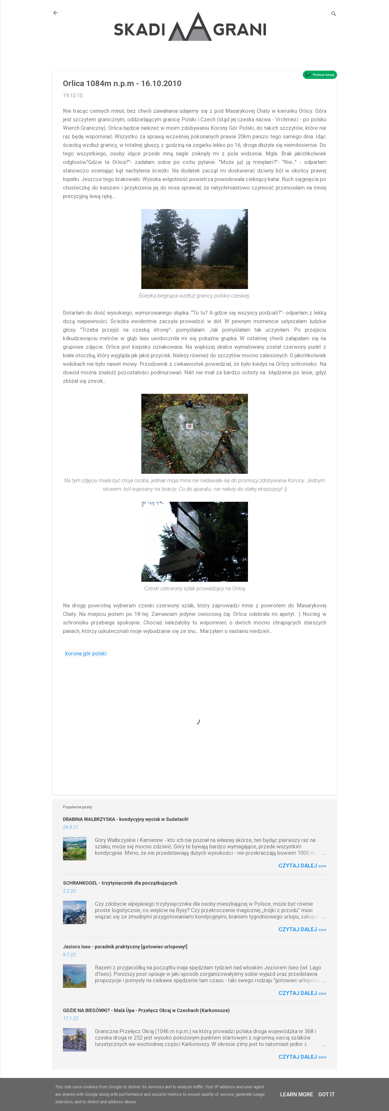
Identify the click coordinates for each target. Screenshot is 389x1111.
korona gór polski (85, 653)
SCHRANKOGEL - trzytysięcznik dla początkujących (120, 883)
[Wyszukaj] (334, 14)
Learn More (296, 1094)
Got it (326, 1094)
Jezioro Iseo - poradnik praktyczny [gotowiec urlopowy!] (125, 946)
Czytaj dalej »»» (302, 866)
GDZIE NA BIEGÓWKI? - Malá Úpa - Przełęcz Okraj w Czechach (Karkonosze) (146, 1010)
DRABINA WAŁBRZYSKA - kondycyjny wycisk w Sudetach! (126, 819)
